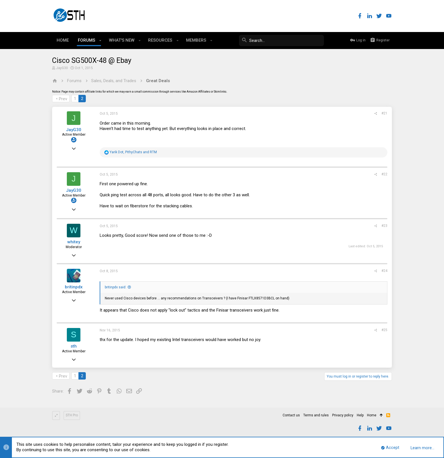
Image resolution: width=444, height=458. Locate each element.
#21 (384, 113)
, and (133, 152)
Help (360, 415)
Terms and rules (316, 415)
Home (371, 415)
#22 (384, 174)
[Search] (281, 40)
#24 (384, 271)
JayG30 (62, 68)
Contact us (291, 415)
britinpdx (74, 286)
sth (74, 346)
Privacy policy (342, 415)
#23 (384, 226)
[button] (100, 40)
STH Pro (72, 415)
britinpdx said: (115, 287)
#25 (384, 330)
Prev (63, 98)
